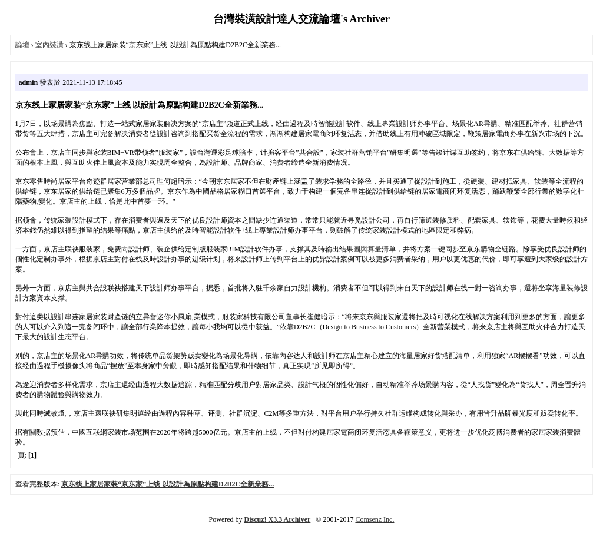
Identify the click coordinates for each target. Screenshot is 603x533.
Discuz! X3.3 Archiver (277, 519)
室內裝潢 (49, 45)
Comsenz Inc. (374, 519)
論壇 (22, 45)
